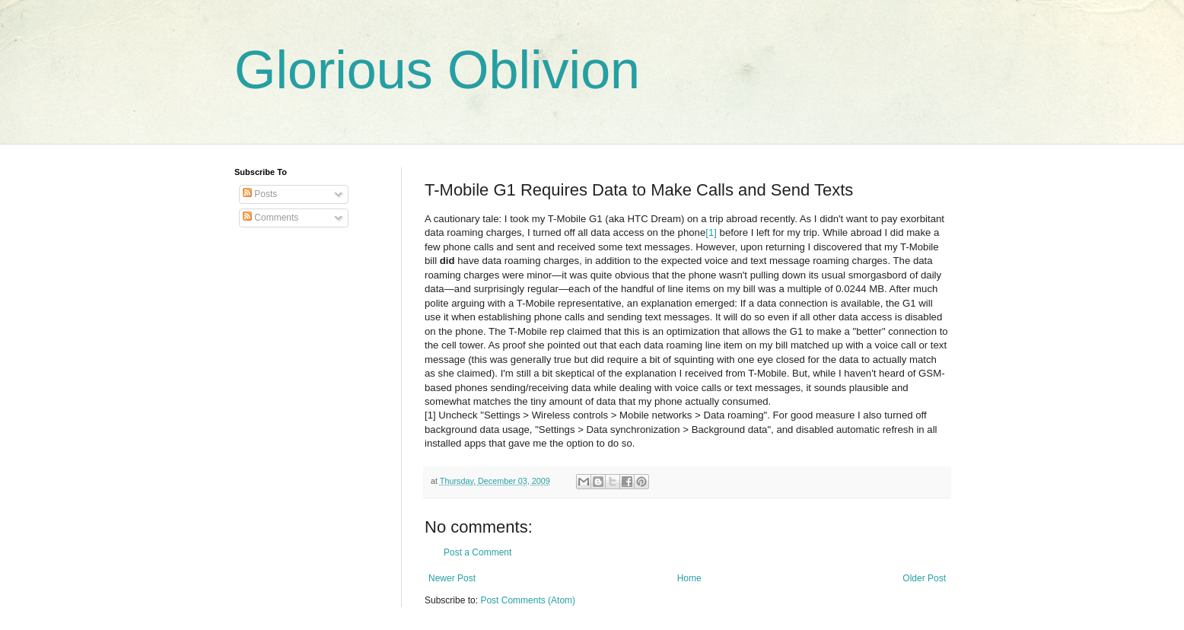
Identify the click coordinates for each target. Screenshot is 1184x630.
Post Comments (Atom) (527, 600)
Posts (260, 194)
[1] (711, 232)
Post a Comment (477, 552)
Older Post (924, 578)
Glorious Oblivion (437, 70)
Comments (270, 217)
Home (689, 578)
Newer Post (452, 578)
